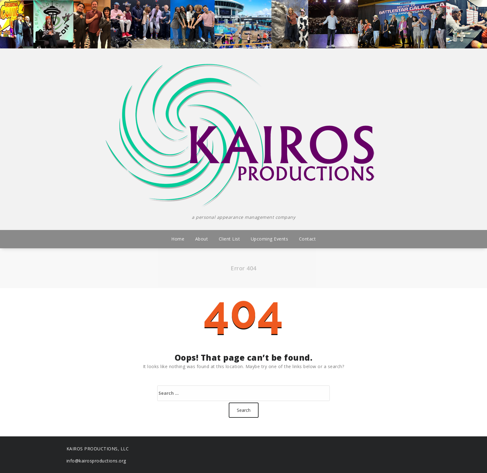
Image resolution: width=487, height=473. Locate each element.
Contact (307, 239)
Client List (229, 239)
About (201, 239)
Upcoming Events (269, 239)
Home (177, 239)
